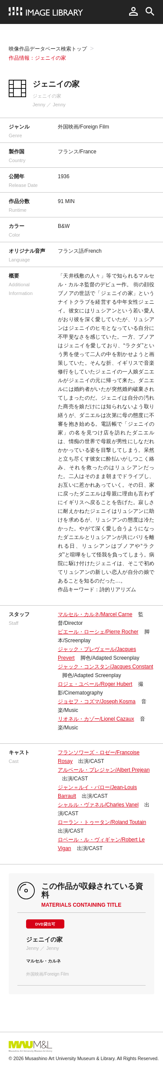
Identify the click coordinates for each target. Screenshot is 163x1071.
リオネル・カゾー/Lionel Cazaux (96, 719)
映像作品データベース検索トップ (48, 49)
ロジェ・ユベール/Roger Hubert (95, 684)
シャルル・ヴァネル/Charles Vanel (98, 805)
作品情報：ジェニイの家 (37, 58)
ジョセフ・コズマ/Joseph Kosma (97, 701)
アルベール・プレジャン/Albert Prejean (104, 770)
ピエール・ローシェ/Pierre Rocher (98, 632)
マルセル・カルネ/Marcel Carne (95, 614)
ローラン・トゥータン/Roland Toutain (102, 822)
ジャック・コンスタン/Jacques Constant (105, 667)
